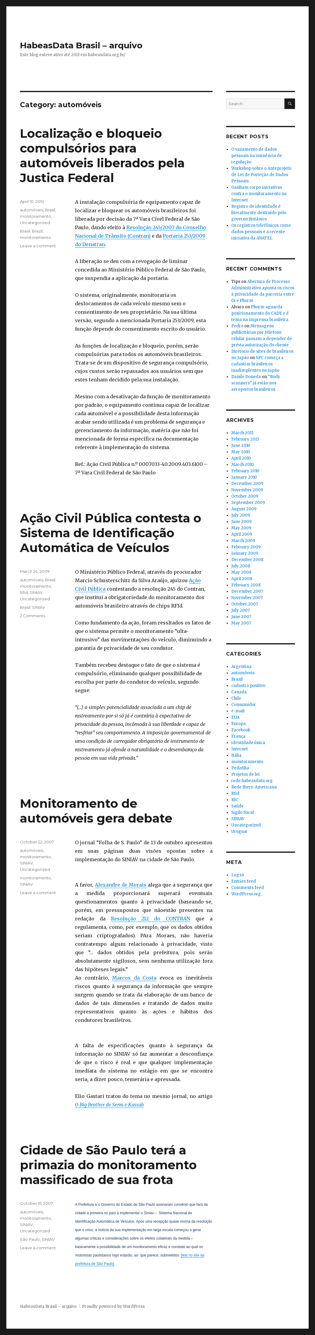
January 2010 (244, 477)
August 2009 (243, 509)
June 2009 (241, 521)
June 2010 (240, 445)
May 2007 (241, 623)
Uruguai (239, 831)
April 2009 (241, 534)
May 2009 (241, 528)
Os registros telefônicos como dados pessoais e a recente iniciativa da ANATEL (261, 232)
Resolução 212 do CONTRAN (150, 919)
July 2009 (240, 515)
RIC (234, 799)
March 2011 (242, 432)
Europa (238, 723)
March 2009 (243, 540)
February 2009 (246, 547)
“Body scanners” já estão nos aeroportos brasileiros (255, 383)
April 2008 (241, 578)
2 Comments (32, 615)
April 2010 (241, 458)
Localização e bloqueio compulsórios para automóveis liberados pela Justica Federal (102, 155)
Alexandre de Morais (120, 885)
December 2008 (247, 559)
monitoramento (35, 216)
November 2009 (247, 490)
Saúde (237, 806)
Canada (239, 692)
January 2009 (244, 553)
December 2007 (247, 591)
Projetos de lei (245, 774)
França (238, 736)
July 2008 (240, 566)
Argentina (241, 666)
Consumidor (243, 704)
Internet (239, 749)
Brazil (37, 231)
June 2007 (241, 616)
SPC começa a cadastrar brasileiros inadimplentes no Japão (257, 364)
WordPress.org (246, 894)
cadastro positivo (248, 685)
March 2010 (242, 464)
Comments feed (247, 887)
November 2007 (247, 597)
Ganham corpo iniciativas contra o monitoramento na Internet (259, 194)
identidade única (248, 742)
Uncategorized (35, 222)
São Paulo (30, 1239)
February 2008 (246, 585)
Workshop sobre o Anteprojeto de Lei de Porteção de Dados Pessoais (261, 175)
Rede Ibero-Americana (254, 787)
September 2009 (248, 502)
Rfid (24, 592)
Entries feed (243, 881)
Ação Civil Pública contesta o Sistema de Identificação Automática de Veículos (110, 533)
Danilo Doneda (246, 376)
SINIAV (36, 592)
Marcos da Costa (134, 978)
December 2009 (247, 483)
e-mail (238, 711)
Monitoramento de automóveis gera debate (96, 811)
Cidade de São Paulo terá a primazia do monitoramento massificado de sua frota (108, 1165)
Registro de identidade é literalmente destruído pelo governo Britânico (258, 213)
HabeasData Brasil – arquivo (81, 45)
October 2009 (244, 496)
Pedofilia (240, 768)
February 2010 (245, 470)
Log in (237, 875)
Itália (236, 755)
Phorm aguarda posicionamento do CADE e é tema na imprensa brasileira (260, 313)
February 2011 (245, 439)
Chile (236, 698)
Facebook (240, 730)
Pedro (237, 326)
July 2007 (240, 610)
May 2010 (240, 451)
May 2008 (241, 572)
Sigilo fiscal (242, 812)
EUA (235, 717)
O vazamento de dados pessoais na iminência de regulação (256, 156)
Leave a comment (38, 245)
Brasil (50, 209)
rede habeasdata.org (252, 780)
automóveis (31, 209)
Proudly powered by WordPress (113, 1306)
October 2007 (244, 604)
